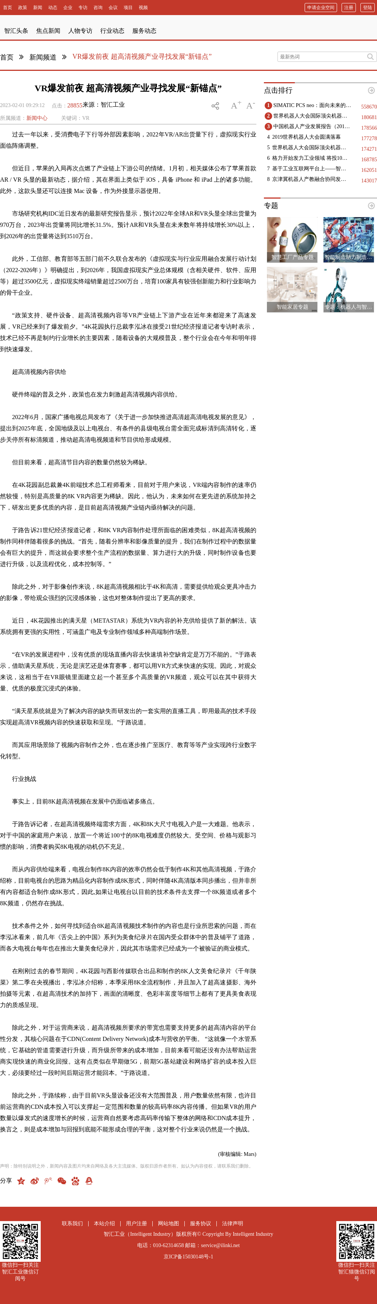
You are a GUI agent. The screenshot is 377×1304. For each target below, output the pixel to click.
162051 (369, 170)
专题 (271, 206)
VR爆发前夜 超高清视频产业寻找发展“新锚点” (141, 56)
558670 (369, 107)
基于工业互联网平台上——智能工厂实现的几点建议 (311, 168)
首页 (7, 57)
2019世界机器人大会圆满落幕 (306, 137)
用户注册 (136, 1223)
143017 (369, 181)
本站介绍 (104, 1223)
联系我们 (72, 1223)
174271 (369, 149)
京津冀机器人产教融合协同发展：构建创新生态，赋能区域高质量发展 (311, 179)
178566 (369, 128)
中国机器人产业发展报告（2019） (312, 126)
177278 (369, 138)
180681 (369, 117)
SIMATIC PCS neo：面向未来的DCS (312, 105)
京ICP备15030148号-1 (188, 1257)
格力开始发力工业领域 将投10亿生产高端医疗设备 (311, 158)
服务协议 (200, 1223)
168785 (369, 159)
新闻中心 (37, 118)
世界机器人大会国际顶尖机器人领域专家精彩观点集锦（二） (312, 116)
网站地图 (168, 1223)
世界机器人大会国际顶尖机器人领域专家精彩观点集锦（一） (311, 147)
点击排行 (278, 90)
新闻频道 (43, 57)
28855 (75, 105)
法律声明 (232, 1223)
